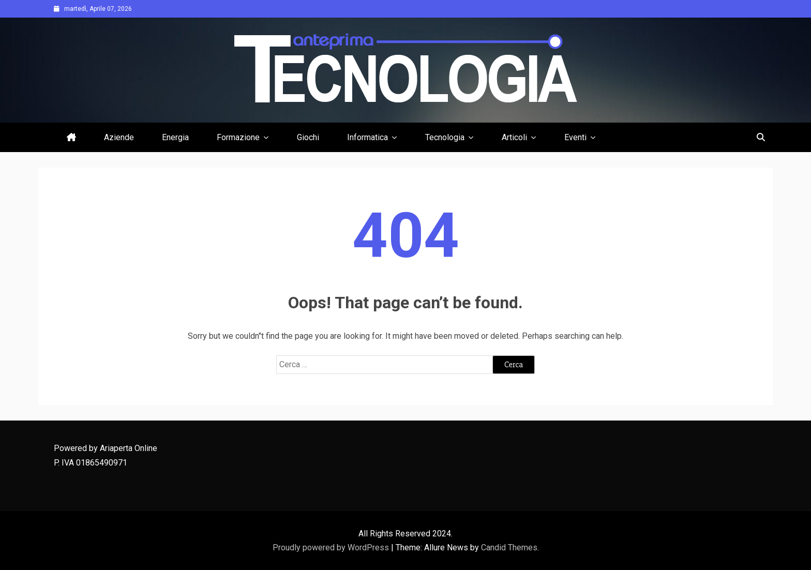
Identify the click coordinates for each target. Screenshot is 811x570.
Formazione (238, 137)
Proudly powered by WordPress (332, 547)
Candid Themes (509, 547)
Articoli (514, 137)
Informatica (367, 137)
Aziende (119, 137)
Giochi (308, 137)
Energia (175, 137)
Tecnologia (444, 137)
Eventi (575, 137)
